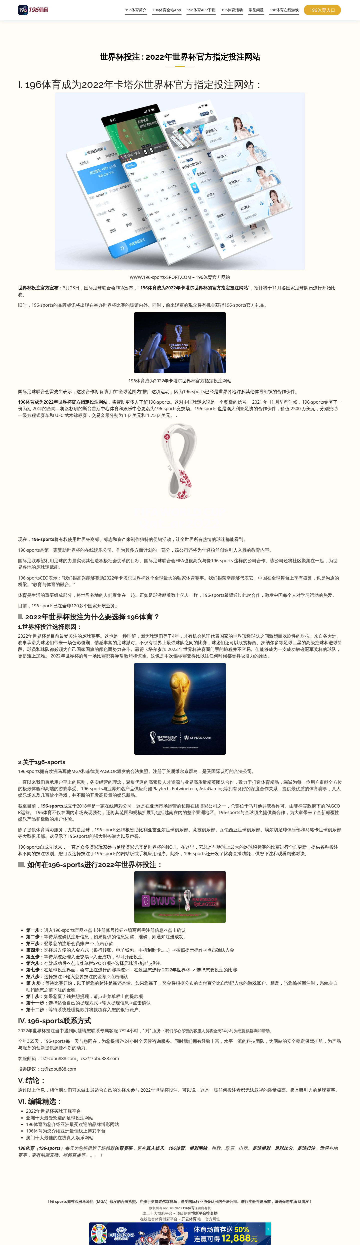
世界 (324, 1148)
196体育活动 (230, 9)
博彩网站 (198, 1148)
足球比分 (284, 1148)
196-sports (51, 806)
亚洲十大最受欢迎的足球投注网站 (60, 1118)
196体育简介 (134, 9)
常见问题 (254, 9)
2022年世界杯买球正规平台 (53, 1111)
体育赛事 (123, 1148)
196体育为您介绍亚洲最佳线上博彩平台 (66, 1131)
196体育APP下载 (199, 9)
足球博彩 (261, 1148)
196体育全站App (165, 9)
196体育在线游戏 (282, 9)
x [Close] (268, 1229)
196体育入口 (323, 10)
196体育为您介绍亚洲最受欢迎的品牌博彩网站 (72, 1124)
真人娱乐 (155, 1148)
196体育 (188, 1208)
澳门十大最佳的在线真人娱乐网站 (60, 1138)
